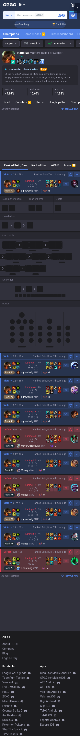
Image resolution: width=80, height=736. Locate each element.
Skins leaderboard (61, 34)
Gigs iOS (45, 705)
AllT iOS (45, 687)
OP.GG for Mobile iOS (53, 677)
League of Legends (14, 673)
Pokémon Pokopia (13, 724)
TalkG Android (48, 710)
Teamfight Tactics (13, 677)
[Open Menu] (73, 5)
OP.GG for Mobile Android (55, 673)
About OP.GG (10, 644)
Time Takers (10, 734)
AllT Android (47, 682)
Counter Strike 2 (12, 710)
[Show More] (22, 5)
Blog (5, 653)
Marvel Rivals (10, 701)
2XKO (5, 696)
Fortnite (7, 705)
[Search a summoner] (61, 15)
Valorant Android (50, 691)
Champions (11, 34)
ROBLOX (7, 720)
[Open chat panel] (77, 368)
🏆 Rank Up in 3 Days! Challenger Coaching (48, 24)
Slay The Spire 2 (12, 729)
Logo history (9, 658)
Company (8, 648)
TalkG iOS (46, 715)
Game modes (34, 34)
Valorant (7, 682)
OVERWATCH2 (11, 687)
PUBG (5, 691)
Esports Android (50, 720)
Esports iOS (47, 724)
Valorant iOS (48, 696)
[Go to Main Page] (9, 4)
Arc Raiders (9, 715)
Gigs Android (48, 701)
